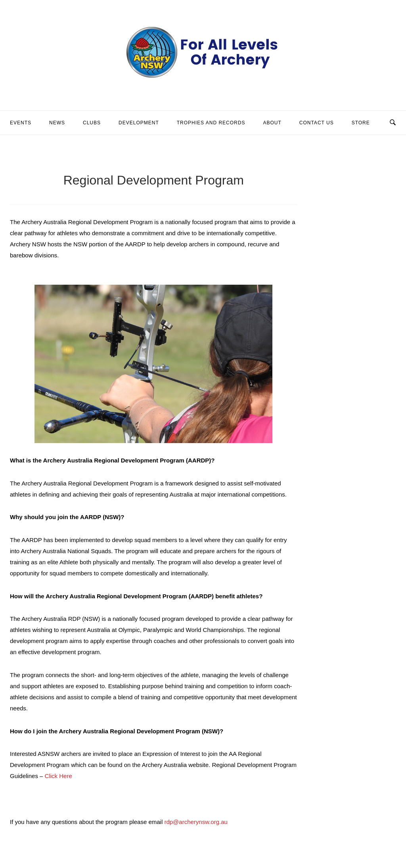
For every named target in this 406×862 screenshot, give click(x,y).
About (272, 123)
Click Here (58, 776)
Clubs (92, 123)
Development (139, 123)
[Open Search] (392, 122)
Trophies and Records (211, 123)
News (57, 123)
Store (361, 123)
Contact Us (316, 123)
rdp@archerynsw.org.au (195, 821)
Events (20, 123)
